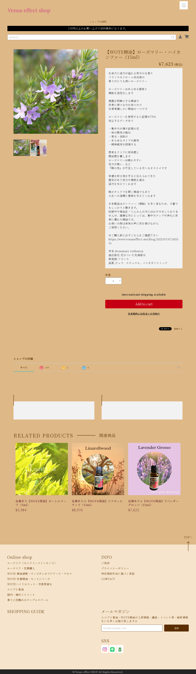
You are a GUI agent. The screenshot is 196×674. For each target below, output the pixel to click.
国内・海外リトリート (21, 594)
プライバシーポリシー (115, 568)
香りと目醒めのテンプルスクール (28, 599)
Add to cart (144, 303)
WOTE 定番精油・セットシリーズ (28, 578)
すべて (24, 366)
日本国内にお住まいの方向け (144, 313)
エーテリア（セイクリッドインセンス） (32, 562)
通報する (178, 328)
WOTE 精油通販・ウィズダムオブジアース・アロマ (39, 573)
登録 (176, 627)
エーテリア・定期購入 (21, 568)
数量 (108, 275)
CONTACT (108, 578)
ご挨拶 (105, 562)
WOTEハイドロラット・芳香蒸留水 (29, 584)
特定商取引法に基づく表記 (118, 573)
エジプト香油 (15, 589)
